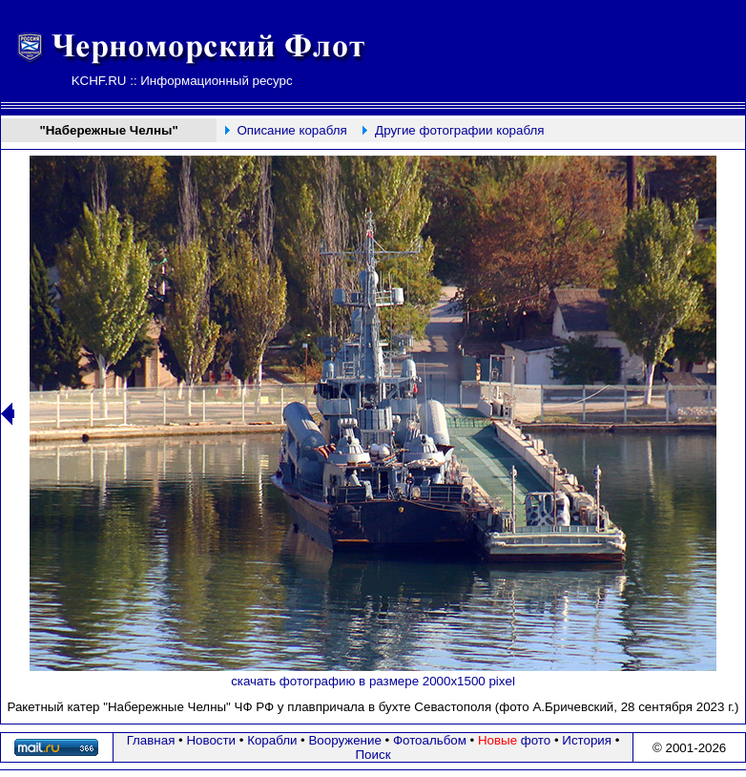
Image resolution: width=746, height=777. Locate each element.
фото (514, 740)
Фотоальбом (429, 740)
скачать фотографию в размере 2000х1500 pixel (373, 681)
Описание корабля (291, 130)
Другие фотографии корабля (459, 130)
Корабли (272, 740)
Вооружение (344, 740)
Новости (211, 740)
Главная (151, 740)
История (586, 740)
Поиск (373, 754)
